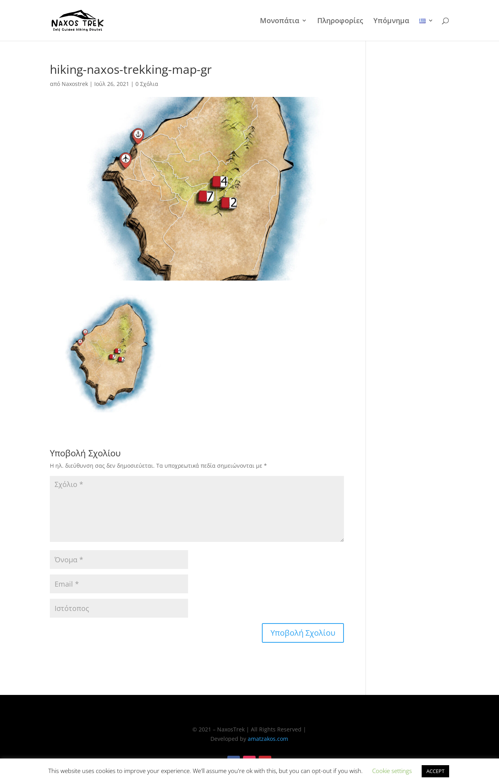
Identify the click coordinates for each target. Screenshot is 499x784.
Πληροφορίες (340, 21)
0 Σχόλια (146, 84)
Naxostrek (75, 84)
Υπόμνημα (391, 21)
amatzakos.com (268, 738)
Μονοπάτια (279, 21)
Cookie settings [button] (392, 771)
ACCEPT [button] (435, 771)
